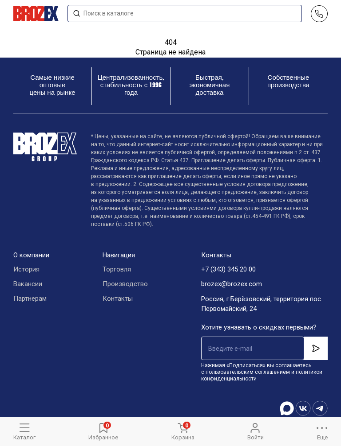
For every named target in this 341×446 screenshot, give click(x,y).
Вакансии (27, 284)
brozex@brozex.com (231, 284)
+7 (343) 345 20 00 (228, 270)
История (26, 270)
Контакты (118, 299)
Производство (125, 284)
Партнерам (30, 299)
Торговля (117, 270)
